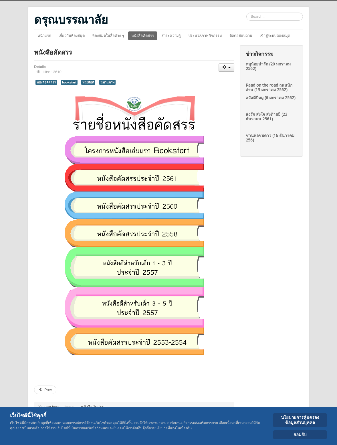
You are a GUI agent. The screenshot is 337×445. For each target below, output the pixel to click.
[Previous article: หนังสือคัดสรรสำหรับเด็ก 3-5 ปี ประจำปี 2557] (45, 390)
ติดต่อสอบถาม (240, 35)
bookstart (69, 82)
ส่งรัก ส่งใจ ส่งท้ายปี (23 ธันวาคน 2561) (266, 116)
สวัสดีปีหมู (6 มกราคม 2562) (271, 97)
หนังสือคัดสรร (142, 35)
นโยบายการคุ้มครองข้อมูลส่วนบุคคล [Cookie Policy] (300, 420)
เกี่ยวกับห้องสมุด (72, 35)
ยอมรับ (300, 434)
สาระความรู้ (171, 35)
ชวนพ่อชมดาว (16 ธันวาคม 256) (270, 138)
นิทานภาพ (107, 82)
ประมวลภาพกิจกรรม (205, 35)
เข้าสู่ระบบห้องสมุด (275, 35)
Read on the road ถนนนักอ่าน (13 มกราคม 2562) (269, 87)
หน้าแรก (44, 35)
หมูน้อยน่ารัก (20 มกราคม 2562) (268, 66)
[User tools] (226, 67)
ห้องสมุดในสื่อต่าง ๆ (108, 35)
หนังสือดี (88, 82)
